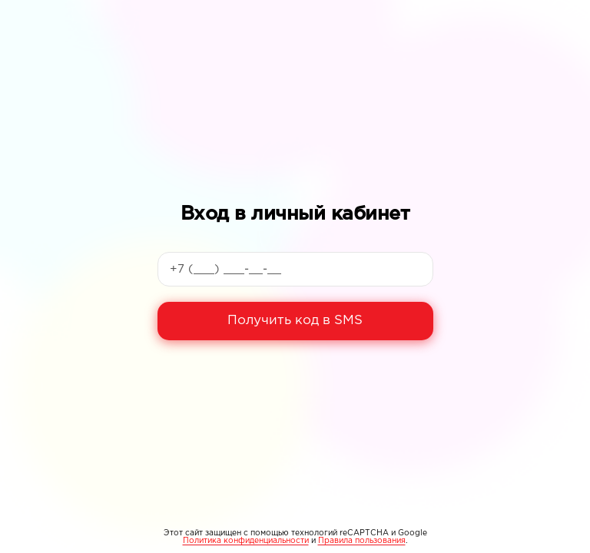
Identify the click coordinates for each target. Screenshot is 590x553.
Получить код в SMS (295, 320)
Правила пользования (362, 541)
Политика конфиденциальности (246, 541)
